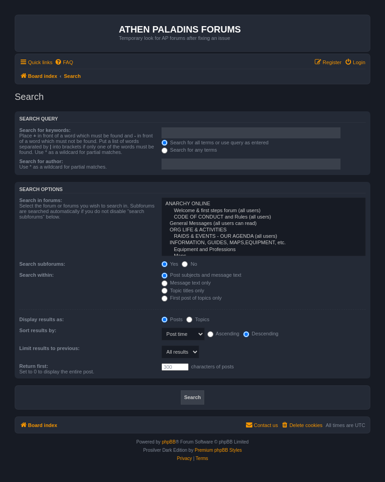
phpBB (169, 441)
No (189, 264)
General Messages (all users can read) (264, 223)
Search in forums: (40, 200)
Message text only (186, 282)
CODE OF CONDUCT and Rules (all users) (264, 217)
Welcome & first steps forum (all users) (264, 211)
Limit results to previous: (49, 348)
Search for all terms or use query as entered (215, 142)
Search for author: (41, 161)
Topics (197, 319)
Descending (261, 333)
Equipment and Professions (264, 249)
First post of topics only (192, 298)
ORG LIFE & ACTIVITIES (264, 230)
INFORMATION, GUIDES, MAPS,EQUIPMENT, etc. (264, 243)
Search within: (36, 275)
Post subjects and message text (201, 275)
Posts (172, 319)
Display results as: (41, 319)
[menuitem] (64, 62)
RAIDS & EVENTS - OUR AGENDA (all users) (264, 236)
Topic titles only (183, 290)
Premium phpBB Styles (218, 450)
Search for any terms (189, 150)
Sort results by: (37, 330)
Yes (170, 264)
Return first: (33, 366)
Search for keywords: (45, 130)
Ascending (223, 333)
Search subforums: (42, 264)
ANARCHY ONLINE (264, 204)
